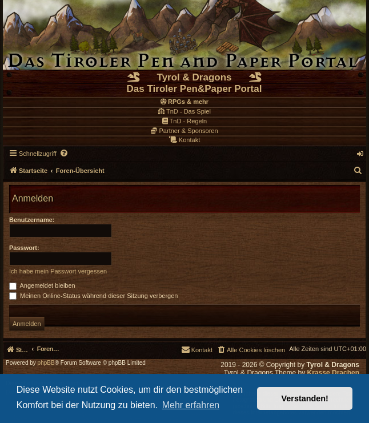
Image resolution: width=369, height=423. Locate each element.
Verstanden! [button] (305, 398)
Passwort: (24, 247)
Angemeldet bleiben (42, 285)
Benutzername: (31, 219)
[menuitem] (64, 153)
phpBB (46, 363)
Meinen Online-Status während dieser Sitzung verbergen (93, 295)
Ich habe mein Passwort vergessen (58, 271)
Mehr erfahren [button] (191, 405)
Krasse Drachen (333, 373)
